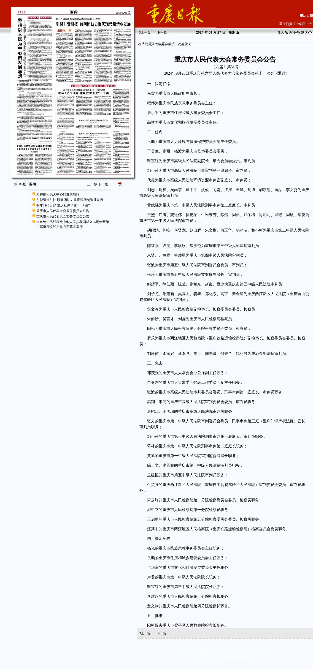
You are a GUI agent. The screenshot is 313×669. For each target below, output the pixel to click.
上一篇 (145, 32)
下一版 (103, 184)
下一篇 (163, 32)
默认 (306, 32)
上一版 (92, 184)
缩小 (294, 32)
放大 (282, 32)
